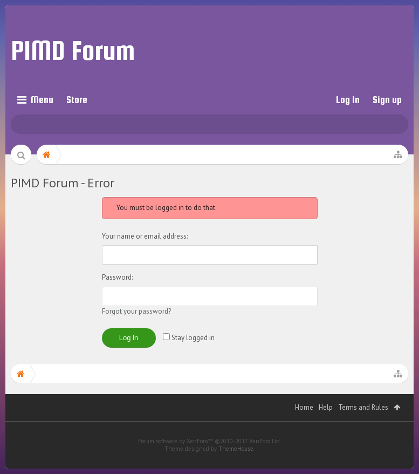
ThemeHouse (235, 465)
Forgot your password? (136, 311)
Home (304, 423)
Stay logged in (189, 337)
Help (326, 423)
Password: (117, 277)
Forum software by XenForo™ (209, 457)
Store (76, 99)
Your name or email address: (145, 236)
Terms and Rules (363, 423)
